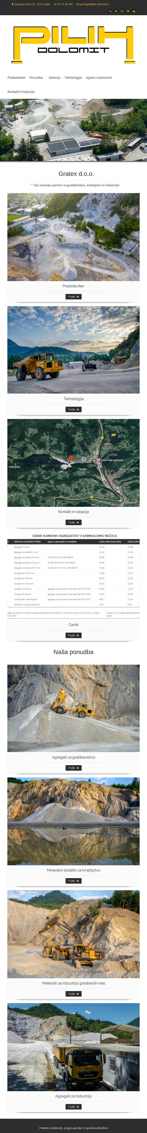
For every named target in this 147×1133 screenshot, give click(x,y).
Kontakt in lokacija (21, 91)
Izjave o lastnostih (99, 77)
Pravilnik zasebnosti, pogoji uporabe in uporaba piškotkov (73, 1128)
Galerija (54, 77)
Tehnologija (73, 77)
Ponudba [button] (36, 77)
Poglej (74, 296)
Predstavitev (16, 77)
